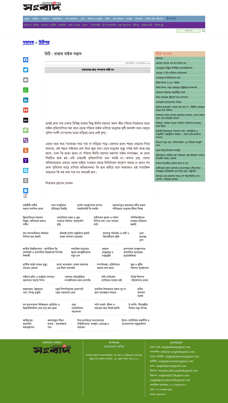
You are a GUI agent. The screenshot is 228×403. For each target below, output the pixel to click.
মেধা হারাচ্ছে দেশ (142, 237)
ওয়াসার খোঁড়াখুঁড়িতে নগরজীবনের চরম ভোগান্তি (77, 278)
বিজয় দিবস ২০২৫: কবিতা (167, 82)
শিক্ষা (107, 18)
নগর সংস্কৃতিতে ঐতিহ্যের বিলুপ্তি (59, 207)
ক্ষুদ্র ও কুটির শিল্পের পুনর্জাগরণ (140, 266)
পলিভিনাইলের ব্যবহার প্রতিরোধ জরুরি (138, 221)
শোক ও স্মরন (74, 25)
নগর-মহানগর (71, 18)
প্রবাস (84, 25)
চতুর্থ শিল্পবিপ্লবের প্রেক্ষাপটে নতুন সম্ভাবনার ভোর (69, 291)
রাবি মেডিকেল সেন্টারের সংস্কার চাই (111, 278)
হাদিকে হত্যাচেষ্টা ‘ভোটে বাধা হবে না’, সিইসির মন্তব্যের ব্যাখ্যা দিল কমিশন (180, 109)
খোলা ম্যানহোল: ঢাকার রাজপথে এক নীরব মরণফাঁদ (72, 266)
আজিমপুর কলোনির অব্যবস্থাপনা (28, 324)
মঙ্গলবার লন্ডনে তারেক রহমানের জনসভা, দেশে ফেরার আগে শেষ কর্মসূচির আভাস (180, 117)
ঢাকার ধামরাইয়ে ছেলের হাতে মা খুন (172, 163)
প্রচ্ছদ (26, 18)
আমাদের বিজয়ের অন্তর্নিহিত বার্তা (170, 92)
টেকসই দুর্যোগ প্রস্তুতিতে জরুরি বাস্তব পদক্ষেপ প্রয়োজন (74, 235)
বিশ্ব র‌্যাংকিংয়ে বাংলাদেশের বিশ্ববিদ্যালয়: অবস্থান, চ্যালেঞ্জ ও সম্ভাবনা (93, 324)
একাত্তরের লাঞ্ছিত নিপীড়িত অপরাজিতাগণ (174, 68)
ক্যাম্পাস (27, 25)
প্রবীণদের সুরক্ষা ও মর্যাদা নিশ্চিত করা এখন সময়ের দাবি (106, 221)
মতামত (28, 42)
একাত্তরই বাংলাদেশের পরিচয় (168, 102)
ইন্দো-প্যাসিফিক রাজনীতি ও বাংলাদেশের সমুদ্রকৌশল (135, 322)
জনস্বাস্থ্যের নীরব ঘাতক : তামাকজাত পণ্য (57, 324)
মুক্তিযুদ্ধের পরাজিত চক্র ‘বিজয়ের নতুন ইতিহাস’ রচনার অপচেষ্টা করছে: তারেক (180, 157)
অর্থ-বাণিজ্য (118, 18)
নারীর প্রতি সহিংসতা (154, 18)
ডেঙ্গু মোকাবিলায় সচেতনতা (77, 308)
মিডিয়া (36, 25)
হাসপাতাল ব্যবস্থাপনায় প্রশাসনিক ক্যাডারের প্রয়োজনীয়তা (134, 252)
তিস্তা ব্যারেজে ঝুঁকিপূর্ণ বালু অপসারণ (172, 97)
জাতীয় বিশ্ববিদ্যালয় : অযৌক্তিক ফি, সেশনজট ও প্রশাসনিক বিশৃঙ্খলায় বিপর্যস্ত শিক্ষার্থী (42, 252)
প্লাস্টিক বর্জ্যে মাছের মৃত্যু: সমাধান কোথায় (35, 266)
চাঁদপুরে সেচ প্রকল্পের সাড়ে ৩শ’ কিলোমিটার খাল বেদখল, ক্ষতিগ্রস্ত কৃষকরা (177, 178)
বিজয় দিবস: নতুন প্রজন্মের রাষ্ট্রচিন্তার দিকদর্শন (176, 87)
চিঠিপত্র (136, 25)
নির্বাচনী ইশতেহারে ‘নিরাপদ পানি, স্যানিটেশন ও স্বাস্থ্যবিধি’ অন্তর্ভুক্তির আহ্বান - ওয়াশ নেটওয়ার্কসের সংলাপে (178, 134)
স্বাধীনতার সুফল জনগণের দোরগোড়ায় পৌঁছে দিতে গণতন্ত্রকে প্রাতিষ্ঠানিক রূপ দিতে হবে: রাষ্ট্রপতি (178, 170)
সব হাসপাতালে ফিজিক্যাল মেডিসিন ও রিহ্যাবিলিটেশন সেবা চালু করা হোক (41, 306)
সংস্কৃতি (129, 18)
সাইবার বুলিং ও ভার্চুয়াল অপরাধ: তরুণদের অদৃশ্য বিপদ (39, 278)
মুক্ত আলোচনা (124, 25)
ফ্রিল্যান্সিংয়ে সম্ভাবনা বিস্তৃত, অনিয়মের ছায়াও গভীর (34, 221)
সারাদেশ (45, 18)
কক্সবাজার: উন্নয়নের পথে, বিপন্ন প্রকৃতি (33, 291)
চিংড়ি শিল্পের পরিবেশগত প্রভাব (139, 278)
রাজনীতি (62, 25)
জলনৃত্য (159, 58)
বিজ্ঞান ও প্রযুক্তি (95, 18)
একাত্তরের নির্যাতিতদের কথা (168, 77)
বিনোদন (138, 18)
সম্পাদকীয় (95, 25)
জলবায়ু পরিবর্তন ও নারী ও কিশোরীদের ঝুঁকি (116, 235)
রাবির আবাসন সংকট (141, 293)
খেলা (82, 18)
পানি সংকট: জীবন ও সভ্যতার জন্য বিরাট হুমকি (106, 306)
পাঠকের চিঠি (146, 25)
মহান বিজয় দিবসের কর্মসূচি (168, 150)
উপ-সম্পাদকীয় (109, 25)
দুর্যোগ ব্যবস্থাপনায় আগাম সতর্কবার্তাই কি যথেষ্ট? (89, 207)
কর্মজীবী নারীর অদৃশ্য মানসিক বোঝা (33, 207)
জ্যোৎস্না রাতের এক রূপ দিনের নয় (171, 63)
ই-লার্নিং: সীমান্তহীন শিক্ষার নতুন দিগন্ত (138, 306)
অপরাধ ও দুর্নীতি (48, 25)
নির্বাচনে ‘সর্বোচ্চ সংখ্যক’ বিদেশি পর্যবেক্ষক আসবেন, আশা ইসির (179, 125)
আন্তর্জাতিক (57, 18)
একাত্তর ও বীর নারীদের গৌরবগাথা (171, 73)
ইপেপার (171, 19)
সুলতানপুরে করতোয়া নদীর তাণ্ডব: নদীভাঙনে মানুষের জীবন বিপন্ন (129, 207)
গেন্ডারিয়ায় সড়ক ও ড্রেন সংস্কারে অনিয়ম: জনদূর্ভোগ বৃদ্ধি (70, 221)
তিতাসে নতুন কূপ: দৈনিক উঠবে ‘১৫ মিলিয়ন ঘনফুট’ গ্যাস (179, 144)
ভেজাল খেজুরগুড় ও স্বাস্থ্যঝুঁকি (107, 252)
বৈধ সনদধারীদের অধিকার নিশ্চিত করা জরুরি (35, 235)
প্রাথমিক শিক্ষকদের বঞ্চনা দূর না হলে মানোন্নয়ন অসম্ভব (110, 291)
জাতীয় (35, 18)
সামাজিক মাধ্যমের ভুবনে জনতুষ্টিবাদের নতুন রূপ (80, 252)
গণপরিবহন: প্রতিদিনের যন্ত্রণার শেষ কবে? (108, 266)
